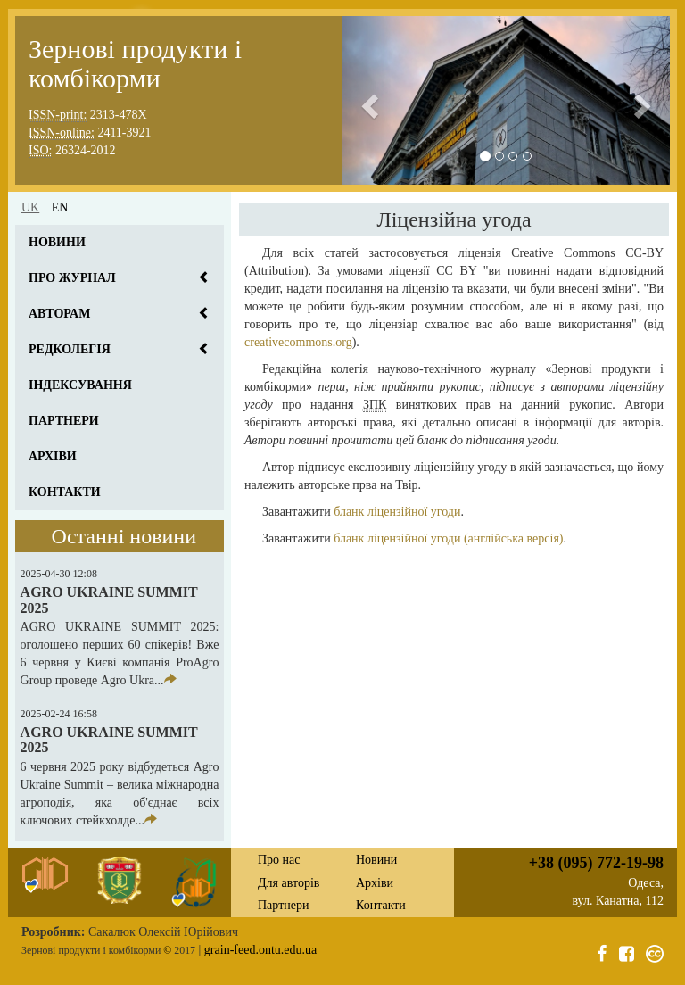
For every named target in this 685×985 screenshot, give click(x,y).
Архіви (53, 456)
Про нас (279, 859)
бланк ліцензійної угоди (397, 511)
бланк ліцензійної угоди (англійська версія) (448, 538)
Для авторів (288, 883)
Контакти (65, 492)
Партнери (64, 420)
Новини (57, 242)
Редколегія (70, 349)
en (60, 207)
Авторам (59, 313)
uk (30, 207)
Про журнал (72, 278)
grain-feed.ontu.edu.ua (260, 949)
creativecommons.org (298, 342)
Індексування (80, 385)
